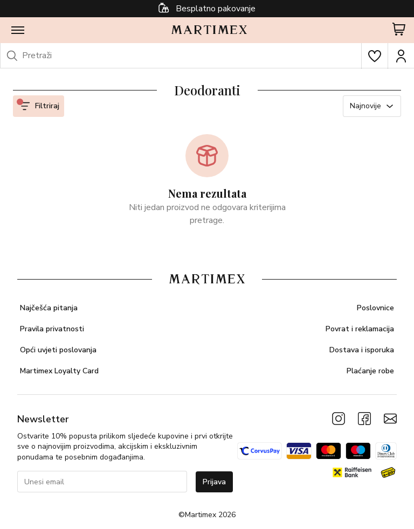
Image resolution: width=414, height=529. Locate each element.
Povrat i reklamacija (360, 329)
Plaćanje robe (370, 371)
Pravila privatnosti (52, 329)
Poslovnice (375, 308)
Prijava (214, 482)
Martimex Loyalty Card (59, 371)
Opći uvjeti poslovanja (58, 350)
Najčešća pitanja (49, 308)
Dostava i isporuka (361, 350)
